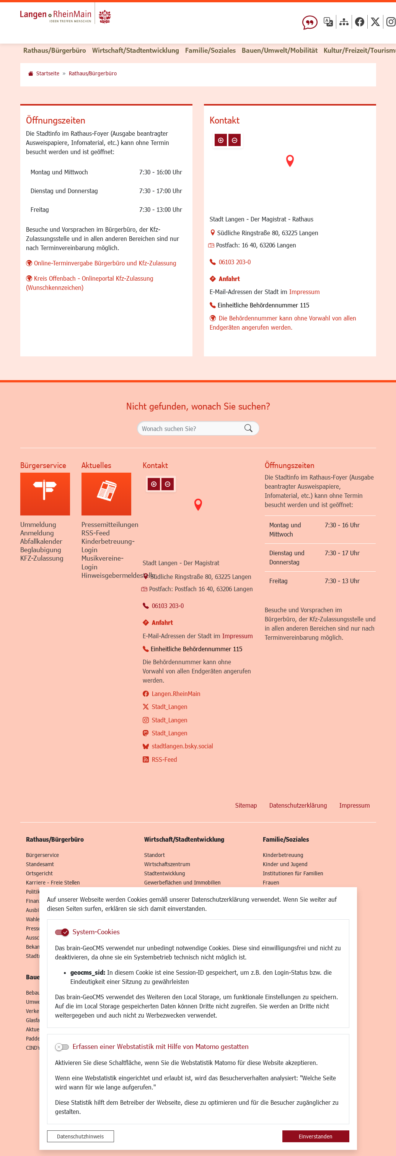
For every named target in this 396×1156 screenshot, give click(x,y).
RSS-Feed (164, 759)
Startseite (47, 73)
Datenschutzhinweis (80, 1136)
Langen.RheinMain (176, 693)
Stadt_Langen (169, 706)
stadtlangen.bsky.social (182, 746)
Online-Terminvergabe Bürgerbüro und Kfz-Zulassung (105, 263)
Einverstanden (315, 1136)
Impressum (304, 291)
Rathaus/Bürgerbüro (93, 73)
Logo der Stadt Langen (84, 17)
